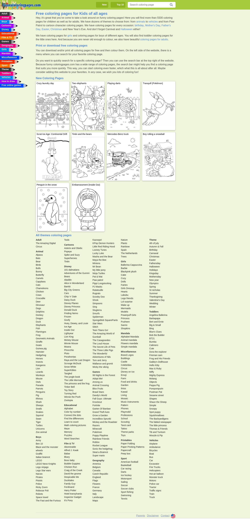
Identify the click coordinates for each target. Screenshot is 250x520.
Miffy (151, 372)
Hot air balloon (156, 474)
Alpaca (39, 255)
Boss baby (69, 460)
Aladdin (68, 280)
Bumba (152, 342)
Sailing (124, 482)
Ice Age (68, 326)
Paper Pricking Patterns (132, 447)
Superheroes (70, 258)
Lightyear (68, 333)
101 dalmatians (71, 270)
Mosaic (124, 398)
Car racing (126, 468)
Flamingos (41, 331)
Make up (125, 305)
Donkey (39, 315)
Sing (94, 306)
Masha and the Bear (102, 256)
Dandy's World (99, 395)
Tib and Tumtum (157, 432)
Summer (153, 293)
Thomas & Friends (158, 428)
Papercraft (126, 450)
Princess (125, 318)
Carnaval (153, 253)
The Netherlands (129, 253)
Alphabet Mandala (130, 336)
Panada (39, 385)
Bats (38, 258)
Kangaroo (40, 365)
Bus (151, 457)
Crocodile (40, 298)
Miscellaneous (128, 351)
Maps (95, 500)
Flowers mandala (129, 343)
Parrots (39, 388)
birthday (139, 25)
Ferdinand (69, 487)
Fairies (124, 285)
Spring (152, 286)
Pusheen (125, 321)
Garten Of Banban (101, 408)
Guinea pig (41, 348)
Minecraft (97, 428)
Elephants (41, 325)
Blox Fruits (97, 388)
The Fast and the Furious (48, 500)
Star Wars (97, 323)
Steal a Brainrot (100, 452)
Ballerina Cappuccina (131, 265)
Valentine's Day (157, 300)
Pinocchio (69, 350)
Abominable (70, 447)
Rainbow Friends (100, 439)
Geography (98, 460)
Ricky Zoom (42, 487)
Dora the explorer (157, 352)
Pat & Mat (97, 276)
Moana (67, 346)
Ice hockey (126, 475)
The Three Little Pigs (102, 350)
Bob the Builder (157, 335)
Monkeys (40, 375)
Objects (153, 382)
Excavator (154, 464)
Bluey (67, 457)
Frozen (67, 316)
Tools (66, 240)
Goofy (67, 320)
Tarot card (126, 425)
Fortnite (96, 405)
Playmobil (126, 412)
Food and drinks (129, 381)
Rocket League (99, 445)
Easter (45, 29)
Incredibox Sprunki (101, 418)
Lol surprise (126, 301)
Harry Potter (70, 490)
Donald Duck (70, 310)
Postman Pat (155, 392)
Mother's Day (152, 25)
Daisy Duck (69, 300)
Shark (39, 402)
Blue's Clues (155, 331)
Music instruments (130, 402)
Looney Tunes (99, 250)
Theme (152, 240)
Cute (151, 348)
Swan (38, 418)
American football (129, 462)
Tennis (124, 498)
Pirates (39, 477)
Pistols (39, 480)
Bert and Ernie (156, 321)
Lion (38, 368)
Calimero (153, 345)
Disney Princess (72, 306)
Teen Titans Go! (100, 330)
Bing (151, 328)
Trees (123, 256)
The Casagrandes (101, 340)
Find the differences (74, 418)
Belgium (96, 467)
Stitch (95, 327)
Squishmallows (156, 415)
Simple (152, 405)
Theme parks (127, 432)
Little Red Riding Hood (103, 246)
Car (151, 460)
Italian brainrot (43, 457)
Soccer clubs (127, 488)
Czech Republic (100, 474)
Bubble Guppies (72, 463)
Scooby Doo (98, 296)
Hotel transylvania (73, 493)
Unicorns (40, 428)
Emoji (123, 375)
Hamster (40, 352)
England (96, 477)
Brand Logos (127, 355)
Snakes (39, 412)
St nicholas (154, 290)
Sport (124, 458)
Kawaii (124, 392)
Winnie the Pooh (72, 397)
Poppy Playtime (100, 435)
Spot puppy (155, 412)
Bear (38, 261)
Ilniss (123, 388)
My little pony (99, 270)
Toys (123, 435)
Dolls (123, 281)
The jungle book (72, 377)
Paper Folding (128, 443)
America (96, 464)
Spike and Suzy (72, 255)
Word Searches (71, 438)
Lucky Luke (98, 253)
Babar (67, 453)
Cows (38, 295)
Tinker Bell (69, 387)
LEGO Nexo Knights (46, 464)
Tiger (38, 422)
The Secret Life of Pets (103, 347)
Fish (38, 328)
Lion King (68, 336)
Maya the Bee (99, 260)
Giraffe (39, 342)
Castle (124, 361)
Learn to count (71, 422)
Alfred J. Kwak (71, 450)
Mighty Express (157, 375)
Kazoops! (97, 240)
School (124, 418)
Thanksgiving (155, 296)
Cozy (123, 278)
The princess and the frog (76, 383)
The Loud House (100, 343)
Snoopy (153, 408)
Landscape (97, 497)
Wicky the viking (100, 367)
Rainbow (125, 246)
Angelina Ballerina (158, 315)
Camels (39, 278)
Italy (94, 494)
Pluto (66, 353)
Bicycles (153, 450)
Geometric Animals (45, 338)
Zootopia (68, 400)
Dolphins (40, 311)
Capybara (40, 281)
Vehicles (153, 440)
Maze (67, 428)
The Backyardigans (158, 418)
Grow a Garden (100, 415)
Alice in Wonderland (74, 283)
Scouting (125, 422)
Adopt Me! (97, 378)
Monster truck (156, 477)
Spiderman (97, 317)
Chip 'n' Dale (70, 296)
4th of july (154, 243)
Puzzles (68, 435)
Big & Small (155, 325)
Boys (38, 437)
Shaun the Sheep (157, 402)
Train (151, 494)
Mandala (125, 333)
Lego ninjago (42, 467)
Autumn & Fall (156, 246)
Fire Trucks (154, 467)
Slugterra (97, 310)
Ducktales (69, 480)
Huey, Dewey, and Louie (76, 323)
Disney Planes (71, 303)
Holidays (153, 270)
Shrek (95, 300)
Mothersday (155, 276)
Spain (124, 250)
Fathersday (154, 263)
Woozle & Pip (156, 435)
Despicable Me (71, 477)
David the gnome (72, 473)
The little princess (158, 425)
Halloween (127, 29)
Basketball (126, 465)
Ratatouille (97, 290)
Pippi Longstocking (101, 283)
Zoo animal (41, 432)
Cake (123, 275)
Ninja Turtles (98, 273)
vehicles (153, 21)
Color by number (72, 412)
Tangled (68, 373)
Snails (39, 408)
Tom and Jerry (99, 360)
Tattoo (124, 428)
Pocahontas (70, 356)
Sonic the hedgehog (102, 449)
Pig (37, 395)
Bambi (67, 286)
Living (124, 395)
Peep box (125, 453)
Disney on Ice (127, 371)
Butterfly (40, 275)
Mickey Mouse (71, 340)
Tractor (152, 487)
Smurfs (95, 313)
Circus (124, 368)
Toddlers (153, 311)
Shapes (153, 398)
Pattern (124, 405)
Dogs (38, 308)
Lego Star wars (43, 470)
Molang (153, 378)
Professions (126, 415)
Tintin (67, 261)
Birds (38, 265)
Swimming (126, 495)
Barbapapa (154, 318)
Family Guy (69, 483)
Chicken (40, 291)
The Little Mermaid (73, 380)
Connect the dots (72, 415)
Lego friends (127, 298)
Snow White (70, 367)
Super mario (98, 455)
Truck (152, 497)
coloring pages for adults (154, 39)
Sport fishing (127, 492)
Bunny (39, 271)
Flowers (96, 484)
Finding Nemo (71, 313)
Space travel (42, 497)
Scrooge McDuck (72, 363)
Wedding (153, 303)
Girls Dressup (127, 288)
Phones (124, 408)
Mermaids (126, 308)
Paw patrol (97, 280)
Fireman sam (155, 355)
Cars (66, 293)
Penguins (40, 392)
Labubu (124, 295)
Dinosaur (40, 305)
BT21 (151, 338)
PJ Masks (97, 286)
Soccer (124, 485)
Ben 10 (39, 443)
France (95, 487)
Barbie (124, 268)
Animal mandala (129, 340)
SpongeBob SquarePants (105, 320)
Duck (38, 321)
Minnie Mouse (71, 343)
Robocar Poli (42, 490)
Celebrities (126, 365)
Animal (39, 251)
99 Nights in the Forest (103, 375)
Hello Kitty (154, 365)
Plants (124, 243)
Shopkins (125, 328)
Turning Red (70, 393)
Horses (39, 358)
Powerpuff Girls (128, 315)
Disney (67, 266)
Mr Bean (96, 266)
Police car (154, 484)
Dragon (39, 318)
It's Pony (68, 500)
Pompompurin (156, 388)
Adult (38, 240)
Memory (68, 432)
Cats (38, 285)
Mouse (39, 378)
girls (69, 35)
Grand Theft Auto (100, 412)
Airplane (153, 443)
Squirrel (39, 415)
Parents (140, 515)
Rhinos (39, 398)
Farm (123, 378)
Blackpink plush (128, 271)
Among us (97, 382)
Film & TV (69, 443)
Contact (165, 515)
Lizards (39, 372)
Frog (38, 335)
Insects (39, 362)
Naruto (39, 474)
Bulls (38, 268)
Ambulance (154, 447)
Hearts (124, 291)
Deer (38, 301)
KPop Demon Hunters (103, 243)
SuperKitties (70, 370)
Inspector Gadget (72, 497)
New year (154, 280)
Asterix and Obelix (73, 248)
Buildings (125, 358)
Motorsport (126, 478)
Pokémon (97, 432)
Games (96, 372)
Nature (124, 240)
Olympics (153, 283)
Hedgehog (41, 355)
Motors (152, 480)
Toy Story (68, 390)
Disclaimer (153, 515)
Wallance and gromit (102, 363)
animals (140, 21)
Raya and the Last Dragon (77, 360)
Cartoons (69, 245)
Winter (152, 306)
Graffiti (39, 453)
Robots (39, 494)
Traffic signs (155, 490)
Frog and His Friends (159, 358)
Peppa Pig (154, 385)
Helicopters (154, 470)
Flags (95, 480)
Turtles (39, 425)
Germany (97, 490)
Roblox (95, 442)
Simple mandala (129, 346)
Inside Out (69, 330)
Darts (123, 472)
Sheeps (39, 405)
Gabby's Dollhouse (158, 362)
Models (124, 311)
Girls (123, 261)
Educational (70, 405)
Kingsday (153, 273)
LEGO (39, 460)
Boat (151, 453)
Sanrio (124, 325)
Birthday (153, 250)
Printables (126, 440)
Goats (39, 345)
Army (38, 440)
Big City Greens (72, 290)
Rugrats (96, 293)
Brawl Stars (98, 392)
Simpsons (97, 303)
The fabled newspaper (160, 422)
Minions (96, 263)
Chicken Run (70, 467)
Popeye (68, 251)
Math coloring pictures (75, 425)
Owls (38, 382)
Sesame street (156, 395)
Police (39, 484)
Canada (96, 470)
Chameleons (42, 288)
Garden (124, 385)
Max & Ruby (155, 368)
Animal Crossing (100, 385)
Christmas (56, 29)
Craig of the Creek (73, 470)
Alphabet (68, 408)
